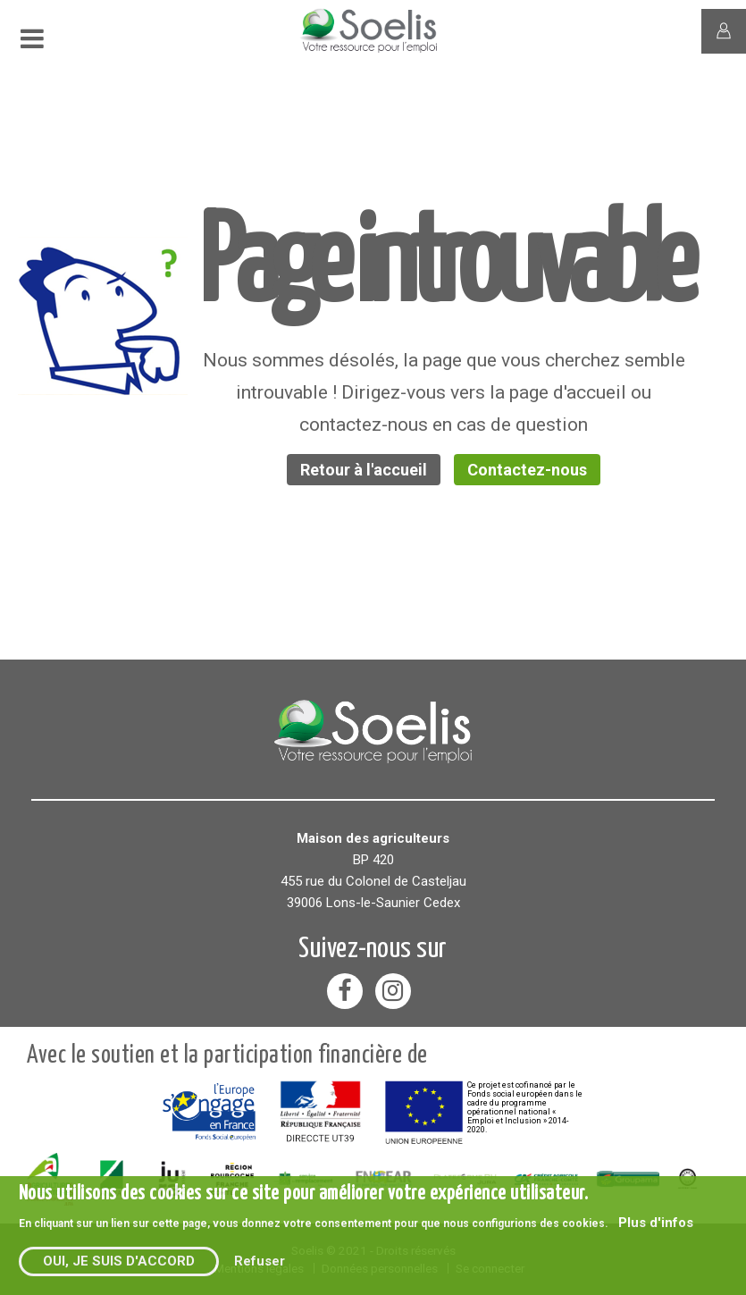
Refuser (259, 1261)
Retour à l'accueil (363, 469)
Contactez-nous (527, 469)
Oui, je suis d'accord (119, 1261)
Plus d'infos (655, 1223)
